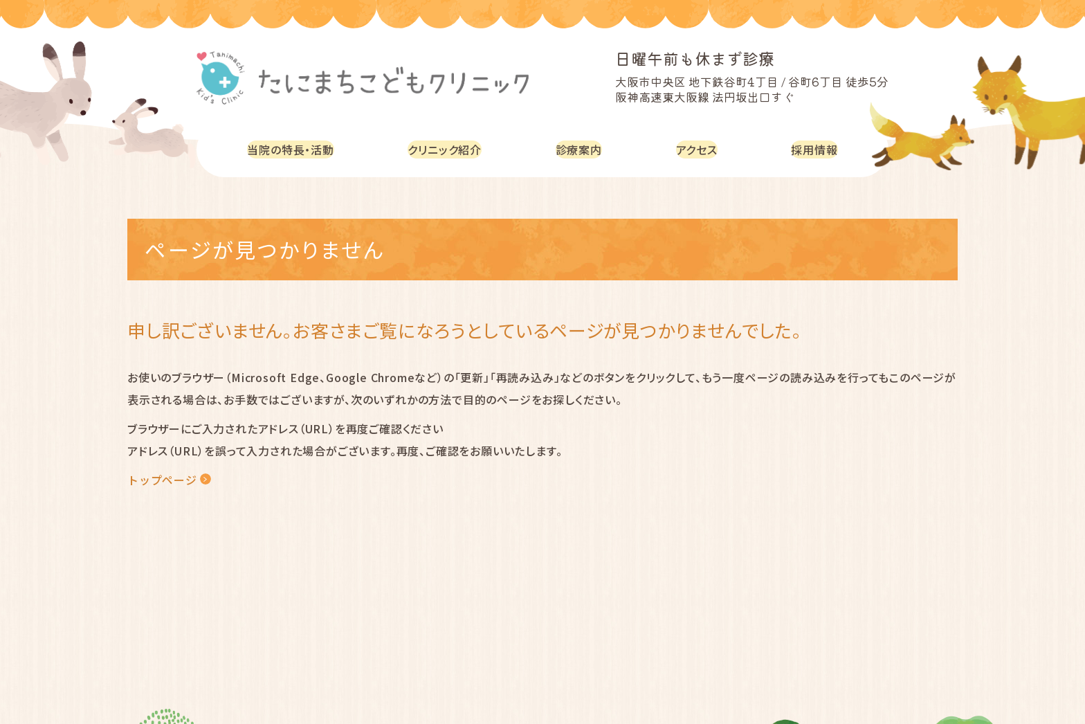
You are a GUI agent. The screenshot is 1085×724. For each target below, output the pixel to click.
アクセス (701, 149)
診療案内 (586, 149)
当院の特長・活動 (293, 149)
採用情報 (816, 149)
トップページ (162, 479)
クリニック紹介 (453, 149)
